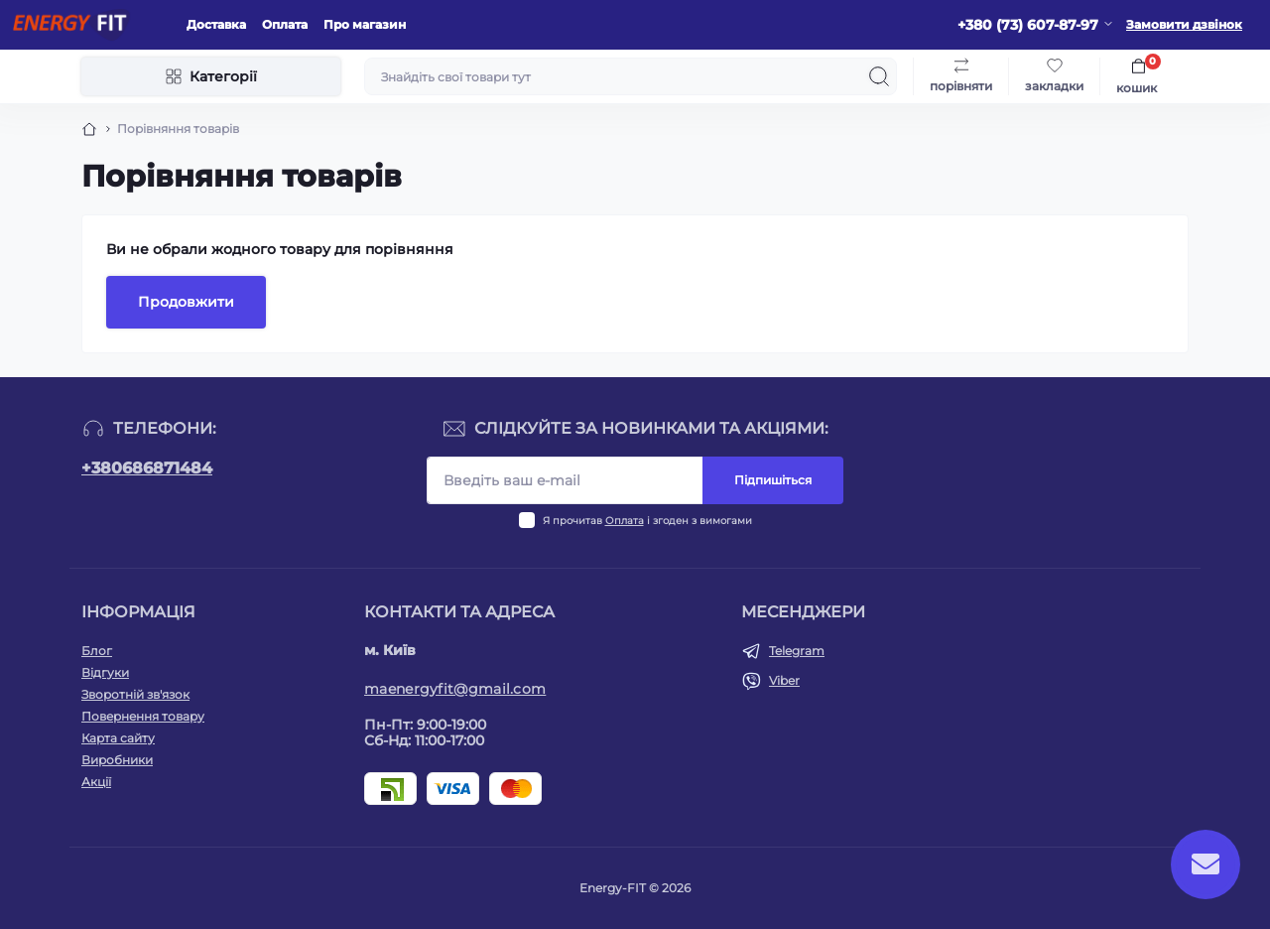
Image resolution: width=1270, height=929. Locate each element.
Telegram (797, 650)
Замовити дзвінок (1184, 24)
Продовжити (186, 302)
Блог (96, 650)
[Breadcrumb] (89, 129)
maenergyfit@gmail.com (455, 689)
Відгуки (105, 672)
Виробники (117, 759)
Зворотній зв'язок (135, 694)
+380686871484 (146, 468)
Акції (96, 781)
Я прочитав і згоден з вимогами (647, 520)
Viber (784, 680)
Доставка (216, 24)
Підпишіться (773, 479)
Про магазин (364, 24)
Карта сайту (118, 737)
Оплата (285, 24)
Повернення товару (142, 716)
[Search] (879, 76)
